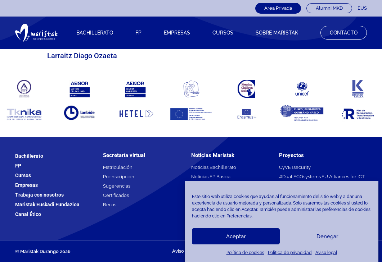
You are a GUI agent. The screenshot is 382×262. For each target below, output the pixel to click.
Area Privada (278, 8)
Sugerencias (116, 186)
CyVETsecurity (295, 167)
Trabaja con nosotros (39, 195)
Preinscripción (118, 176)
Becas (109, 204)
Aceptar (236, 236)
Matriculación (117, 167)
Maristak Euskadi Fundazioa (47, 204)
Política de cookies (245, 252)
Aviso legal (326, 252)
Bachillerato (94, 33)
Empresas (177, 33)
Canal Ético (28, 214)
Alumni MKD (329, 8)
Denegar (327, 236)
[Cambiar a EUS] (362, 8)
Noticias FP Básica (210, 176)
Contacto (344, 33)
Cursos (23, 175)
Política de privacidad (290, 252)
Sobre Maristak (277, 33)
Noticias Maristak (212, 155)
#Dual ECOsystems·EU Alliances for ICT (322, 176)
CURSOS (222, 33)
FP (138, 33)
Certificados (116, 195)
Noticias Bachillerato (213, 167)
